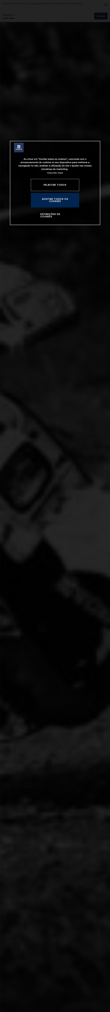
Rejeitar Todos (55, 184)
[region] (55, 183)
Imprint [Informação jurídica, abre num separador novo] (60, 173)
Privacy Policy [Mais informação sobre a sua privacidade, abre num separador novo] (52, 173)
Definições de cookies (50, 215)
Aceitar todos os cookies (55, 200)
